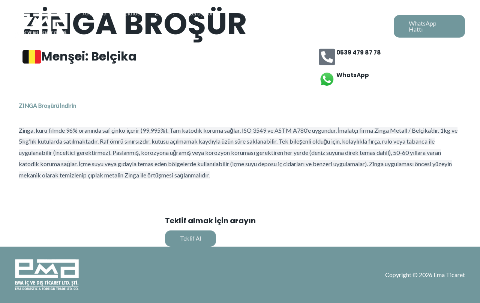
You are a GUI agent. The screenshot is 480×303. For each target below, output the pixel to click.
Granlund (254, 18)
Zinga (169, 18)
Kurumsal (361, 18)
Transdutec (293, 18)
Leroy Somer (210, 18)
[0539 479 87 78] (327, 56)
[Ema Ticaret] (41, 17)
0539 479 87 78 (359, 52)
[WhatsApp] (327, 79)
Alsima (328, 18)
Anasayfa (107, 18)
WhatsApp (353, 75)
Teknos (140, 18)
